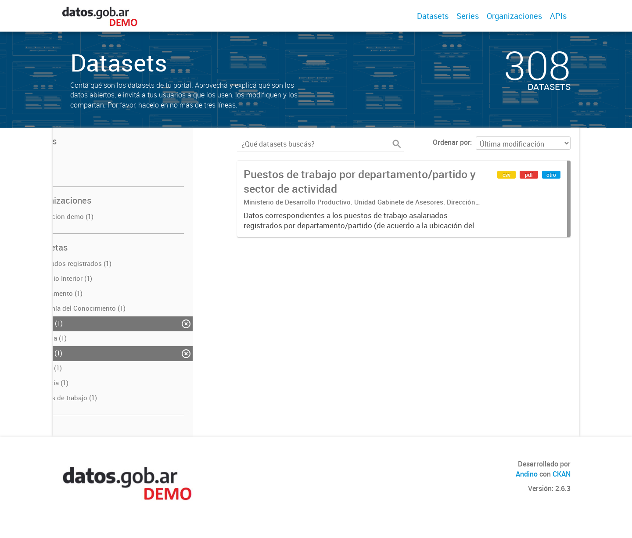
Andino (527, 474)
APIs (558, 16)
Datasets (433, 16)
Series (467, 16)
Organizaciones (514, 16)
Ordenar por (451, 142)
